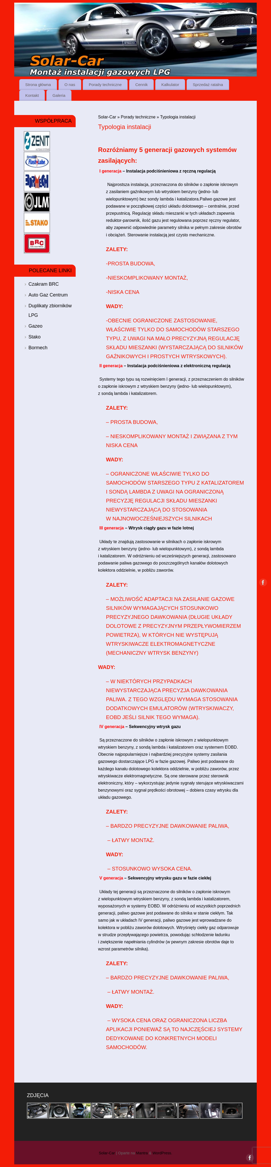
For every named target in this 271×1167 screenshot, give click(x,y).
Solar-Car (107, 117)
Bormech (37, 347)
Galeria (58, 95)
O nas (70, 84)
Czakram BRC (43, 284)
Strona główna (38, 84)
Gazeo (35, 326)
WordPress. (162, 1153)
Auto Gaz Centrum (48, 295)
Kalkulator (170, 84)
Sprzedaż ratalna (208, 84)
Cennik (141, 84)
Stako (34, 336)
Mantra (142, 1153)
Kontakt (32, 95)
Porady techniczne (105, 84)
